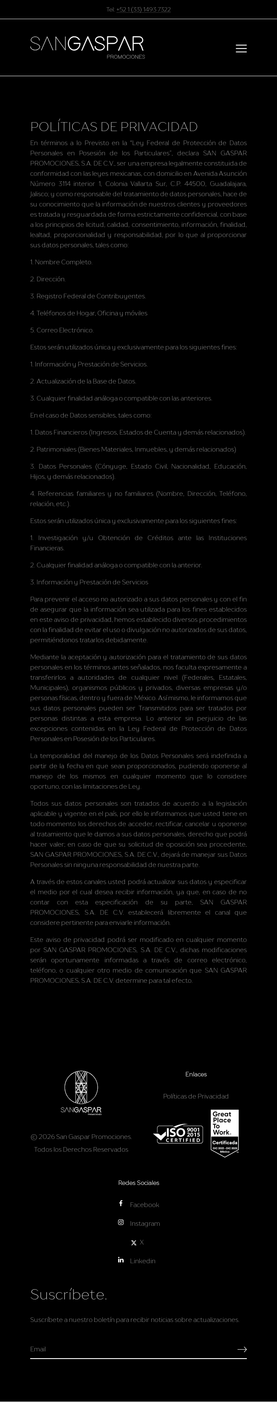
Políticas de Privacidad (196, 1096)
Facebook (138, 1204)
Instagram (138, 1223)
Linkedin (136, 1260)
